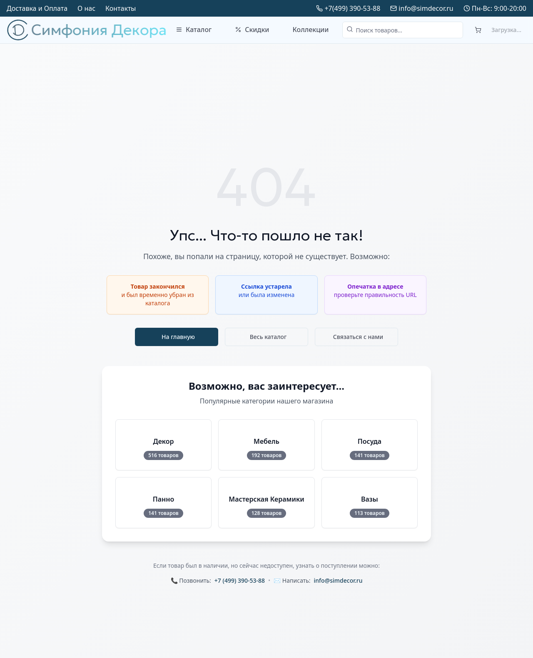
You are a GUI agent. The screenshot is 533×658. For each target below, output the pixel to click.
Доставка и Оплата (37, 8)
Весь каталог (268, 337)
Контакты (120, 8)
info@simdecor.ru (426, 8)
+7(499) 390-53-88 (352, 8)
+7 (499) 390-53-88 (239, 580)
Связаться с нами (358, 337)
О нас (86, 8)
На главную (178, 337)
